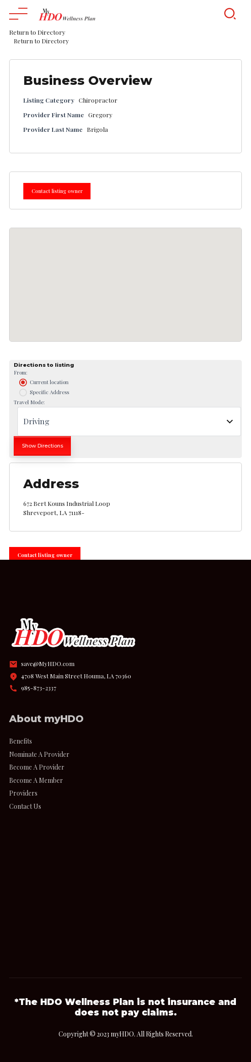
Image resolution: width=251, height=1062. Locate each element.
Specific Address (43, 393)
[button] (126, 276)
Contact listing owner (57, 190)
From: (20, 372)
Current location (43, 383)
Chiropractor (98, 100)
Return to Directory (37, 32)
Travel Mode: (29, 402)
